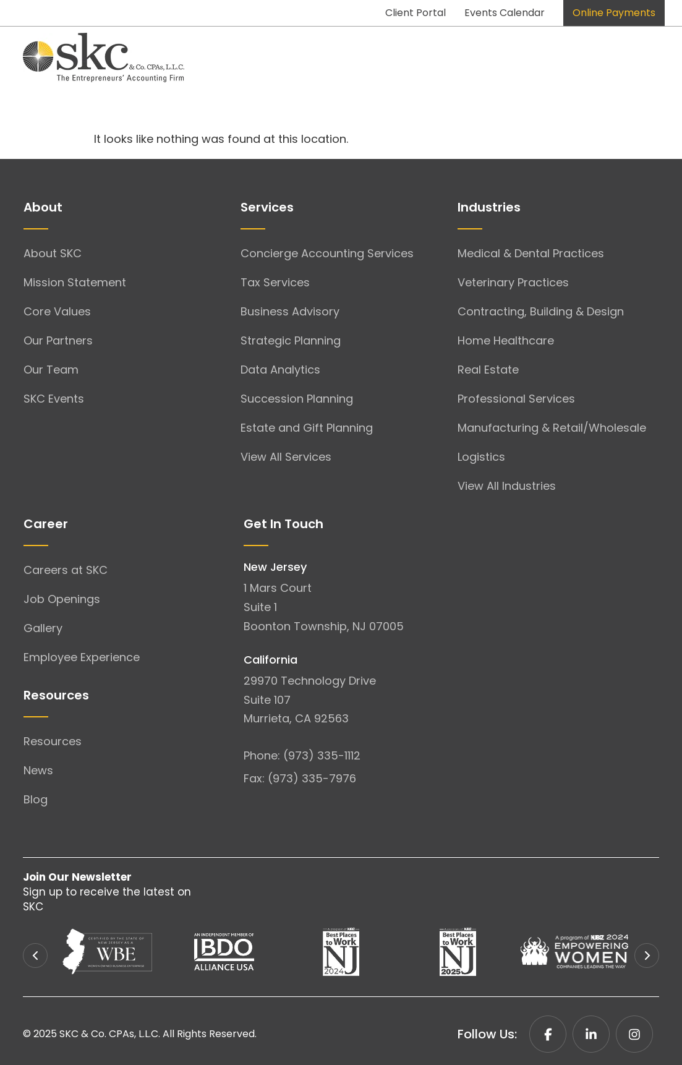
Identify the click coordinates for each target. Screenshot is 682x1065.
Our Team (51, 369)
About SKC (52, 253)
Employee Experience (81, 657)
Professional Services (516, 398)
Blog (35, 799)
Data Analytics (280, 369)
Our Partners (58, 340)
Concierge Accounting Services (327, 253)
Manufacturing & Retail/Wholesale (552, 427)
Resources (52, 741)
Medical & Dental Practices (531, 253)
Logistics (481, 456)
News (38, 770)
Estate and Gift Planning (307, 427)
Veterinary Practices (513, 282)
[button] (35, 955)
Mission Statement (74, 282)
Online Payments (614, 13)
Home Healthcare (506, 340)
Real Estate (488, 369)
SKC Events (53, 398)
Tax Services (275, 282)
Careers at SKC (65, 570)
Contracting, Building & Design (541, 311)
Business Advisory (290, 311)
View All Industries (507, 486)
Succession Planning (297, 398)
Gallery (42, 628)
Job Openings (61, 599)
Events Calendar (504, 13)
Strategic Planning (291, 340)
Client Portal (415, 13)
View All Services (286, 456)
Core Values (57, 311)
